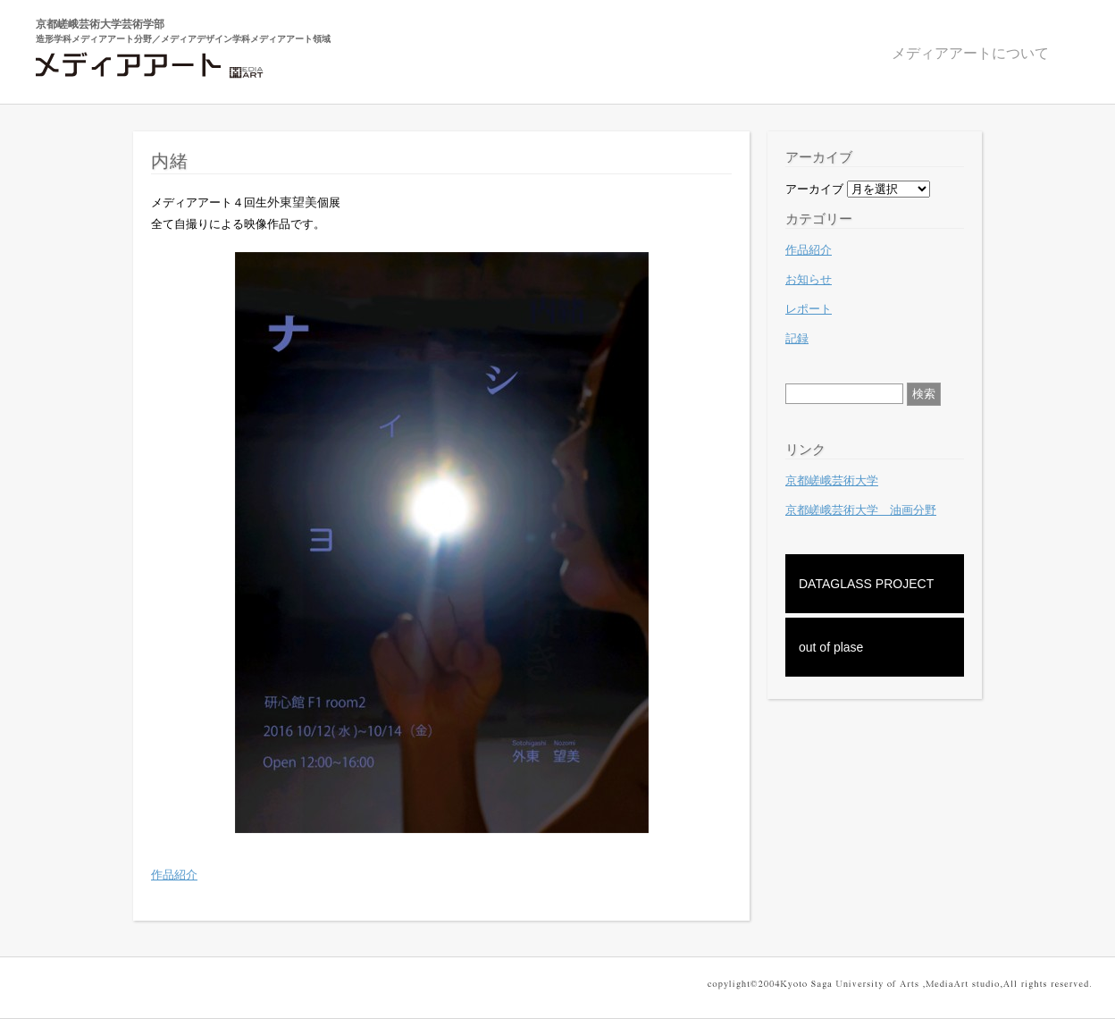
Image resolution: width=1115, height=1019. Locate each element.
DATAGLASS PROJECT (866, 584)
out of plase (831, 647)
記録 (797, 338)
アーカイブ (814, 189)
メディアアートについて (970, 53)
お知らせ (808, 279)
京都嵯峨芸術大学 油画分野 (860, 510)
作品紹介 (174, 874)
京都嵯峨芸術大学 (831, 480)
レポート (808, 309)
